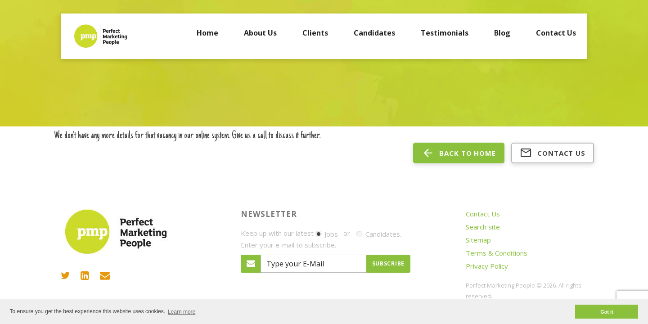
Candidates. (378, 234)
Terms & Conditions (496, 252)
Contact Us (483, 213)
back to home (459, 153)
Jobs (326, 234)
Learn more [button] (181, 312)
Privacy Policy (487, 265)
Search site (483, 226)
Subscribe (388, 263)
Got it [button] (606, 312)
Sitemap (478, 239)
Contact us (552, 153)
